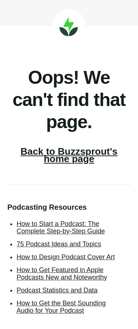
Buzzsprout (69, 25)
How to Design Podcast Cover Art (66, 257)
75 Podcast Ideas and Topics (59, 244)
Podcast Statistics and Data (57, 290)
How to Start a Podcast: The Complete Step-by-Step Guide (61, 227)
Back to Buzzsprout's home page (69, 155)
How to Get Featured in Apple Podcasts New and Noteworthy (62, 273)
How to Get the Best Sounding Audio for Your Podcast (61, 306)
